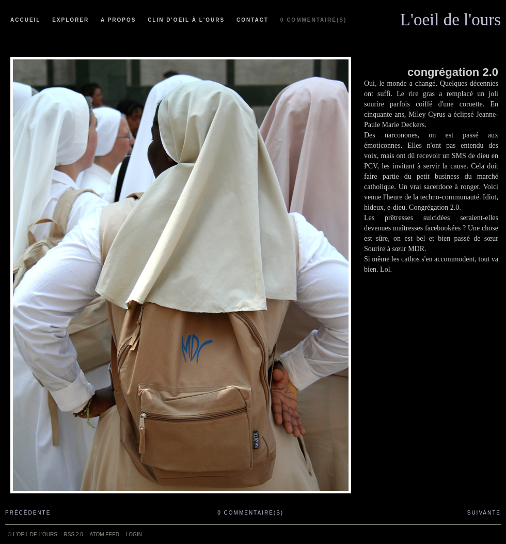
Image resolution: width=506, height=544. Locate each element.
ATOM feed (104, 534)
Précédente (28, 513)
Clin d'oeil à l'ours (186, 20)
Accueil (25, 20)
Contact (252, 20)
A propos (118, 20)
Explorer (70, 20)
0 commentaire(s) (313, 20)
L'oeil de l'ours (450, 17)
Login (134, 534)
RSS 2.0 (73, 534)
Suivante (484, 513)
